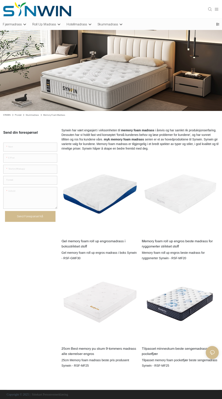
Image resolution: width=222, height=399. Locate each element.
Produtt (18, 115)
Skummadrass (32, 115)
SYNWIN (7, 115)
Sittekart (37, 394)
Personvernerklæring (55, 394)
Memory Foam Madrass (54, 115)
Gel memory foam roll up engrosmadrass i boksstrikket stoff (94, 243)
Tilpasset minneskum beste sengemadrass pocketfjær (174, 351)
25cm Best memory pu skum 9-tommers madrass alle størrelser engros (99, 351)
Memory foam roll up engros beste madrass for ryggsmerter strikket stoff (177, 243)
